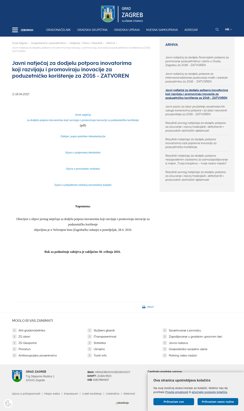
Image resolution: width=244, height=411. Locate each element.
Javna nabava (178, 343)
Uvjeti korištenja (92, 393)
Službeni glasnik (104, 330)
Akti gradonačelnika (32, 330)
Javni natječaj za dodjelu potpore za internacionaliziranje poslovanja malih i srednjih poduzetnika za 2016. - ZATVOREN (196, 77)
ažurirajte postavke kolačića (209, 392)
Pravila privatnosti (176, 392)
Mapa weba (52, 393)
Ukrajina (99, 349)
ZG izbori (24, 336)
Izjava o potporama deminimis (83, 152)
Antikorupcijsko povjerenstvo (38, 355)
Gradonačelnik (58, 30)
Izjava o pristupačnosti (26, 393)
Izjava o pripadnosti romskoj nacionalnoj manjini (83, 184)
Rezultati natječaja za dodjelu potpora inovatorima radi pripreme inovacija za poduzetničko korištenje (190, 143)
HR (228, 29)
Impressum (71, 393)
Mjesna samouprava (162, 30)
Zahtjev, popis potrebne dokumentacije (83, 136)
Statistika (100, 343)
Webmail (129, 393)
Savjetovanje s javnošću (185, 330)
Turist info (100, 355)
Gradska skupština (92, 30)
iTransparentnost (105, 336)
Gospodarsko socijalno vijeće (188, 349)
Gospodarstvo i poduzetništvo (48, 43)
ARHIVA (110, 43)
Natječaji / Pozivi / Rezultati (86, 43)
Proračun (25, 349)
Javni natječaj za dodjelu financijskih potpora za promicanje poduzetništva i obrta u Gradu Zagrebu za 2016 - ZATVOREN (197, 61)
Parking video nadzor (183, 355)
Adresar (191, 30)
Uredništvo (112, 393)
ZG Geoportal (27, 343)
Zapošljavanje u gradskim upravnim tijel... (196, 336)
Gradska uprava (127, 30)
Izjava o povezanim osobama (83, 168)
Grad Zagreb (19, 43)
